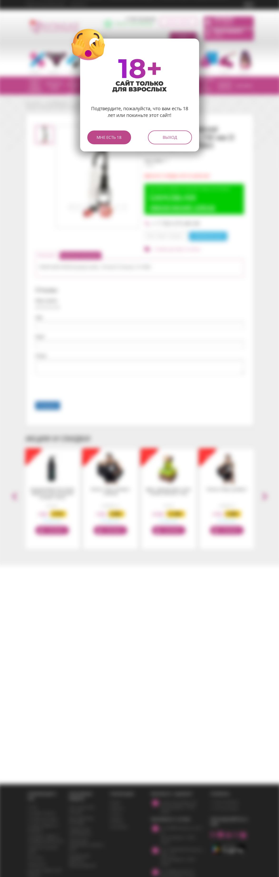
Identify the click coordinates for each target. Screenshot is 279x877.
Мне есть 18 (109, 137)
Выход (170, 137)
